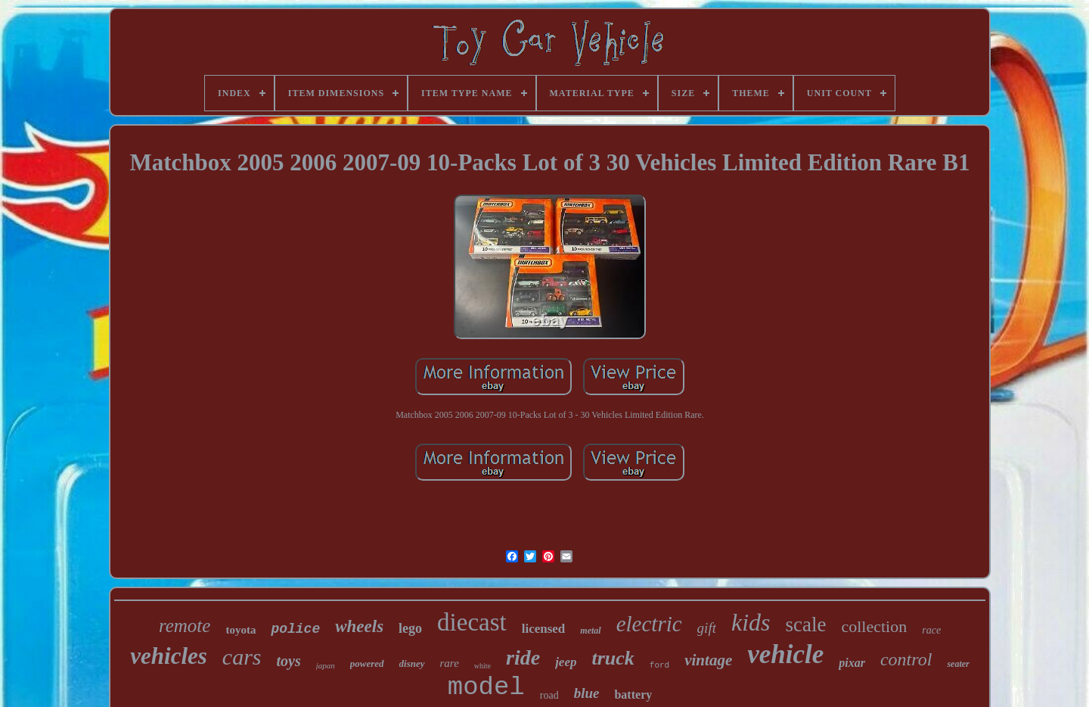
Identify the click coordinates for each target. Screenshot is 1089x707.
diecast (472, 622)
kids (751, 622)
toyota (240, 630)
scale (806, 624)
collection (874, 626)
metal (590, 630)
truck (612, 658)
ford (659, 665)
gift (706, 628)
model (486, 687)
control (906, 659)
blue (587, 693)
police (295, 629)
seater (958, 664)
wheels (359, 626)
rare (449, 663)
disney (412, 663)
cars (242, 656)
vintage (708, 660)
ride (523, 657)
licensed (544, 628)
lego (410, 628)
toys (289, 660)
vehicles (168, 656)
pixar (852, 662)
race (931, 630)
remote (185, 625)
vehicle (785, 654)
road (549, 695)
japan (325, 665)
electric (649, 624)
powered (367, 663)
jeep (565, 662)
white (482, 666)
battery (633, 694)
